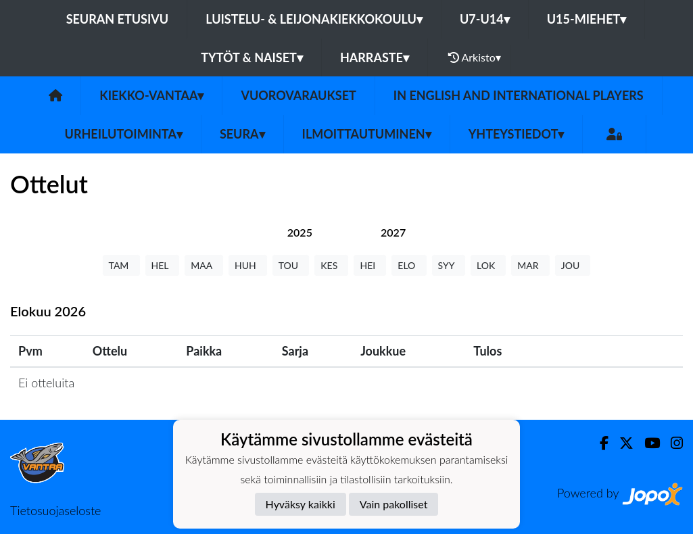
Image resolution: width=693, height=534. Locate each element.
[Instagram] (671, 443)
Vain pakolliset (394, 503)
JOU (573, 265)
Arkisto (474, 57)
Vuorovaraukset (298, 95)
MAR (530, 265)
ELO (409, 265)
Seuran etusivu (117, 18)
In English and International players (518, 95)
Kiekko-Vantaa (151, 95)
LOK (488, 265)
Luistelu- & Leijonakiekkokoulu (314, 18)
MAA (204, 265)
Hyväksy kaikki (300, 503)
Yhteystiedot (517, 133)
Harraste (374, 57)
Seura (242, 133)
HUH (248, 265)
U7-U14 (485, 18)
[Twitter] (621, 443)
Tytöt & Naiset (252, 57)
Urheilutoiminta (124, 133)
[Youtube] (647, 443)
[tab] (300, 232)
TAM (121, 265)
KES (331, 265)
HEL (162, 265)
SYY (448, 265)
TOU (291, 265)
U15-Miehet (587, 18)
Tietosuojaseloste (55, 510)
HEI (370, 265)
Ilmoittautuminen (366, 133)
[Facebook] (598, 443)
